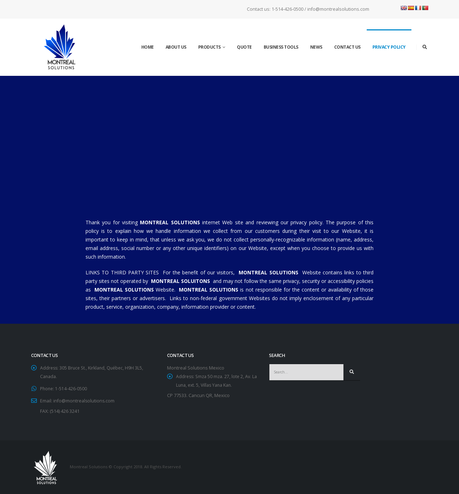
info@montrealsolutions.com (84, 401)
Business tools (281, 47)
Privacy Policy (389, 47)
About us (176, 47)
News (316, 47)
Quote (244, 47)
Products (209, 47)
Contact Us (347, 47)
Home (147, 47)
